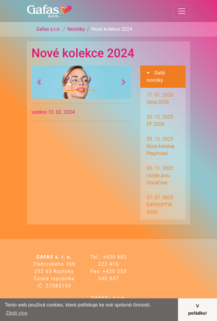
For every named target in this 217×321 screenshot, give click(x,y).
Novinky (76, 29)
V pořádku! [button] (197, 310)
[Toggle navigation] (181, 11)
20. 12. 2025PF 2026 (160, 120)
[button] (39, 82)
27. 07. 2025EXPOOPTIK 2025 (160, 205)
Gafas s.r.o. (48, 29)
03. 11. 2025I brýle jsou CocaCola (160, 175)
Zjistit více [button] (16, 313)
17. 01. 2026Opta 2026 (160, 98)
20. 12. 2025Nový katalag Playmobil (160, 146)
